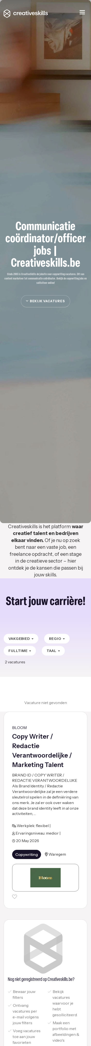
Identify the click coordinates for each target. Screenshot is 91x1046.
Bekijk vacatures (45, 301)
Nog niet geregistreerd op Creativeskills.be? (41, 979)
